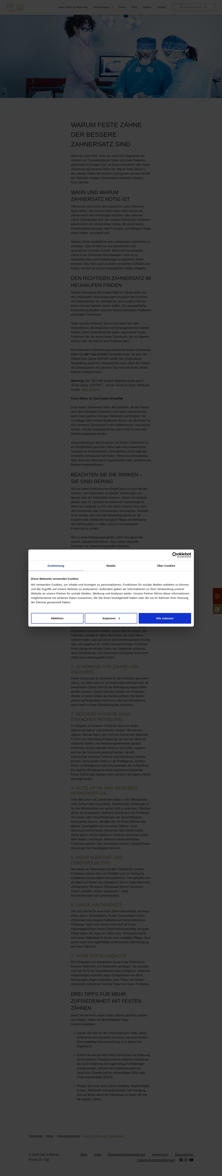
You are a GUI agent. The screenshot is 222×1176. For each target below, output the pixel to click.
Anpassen (111, 618)
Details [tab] (111, 565)
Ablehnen (57, 618)
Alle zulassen (164, 618)
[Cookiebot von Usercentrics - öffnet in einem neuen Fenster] (175, 555)
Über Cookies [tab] (166, 565)
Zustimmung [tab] (55, 565)
